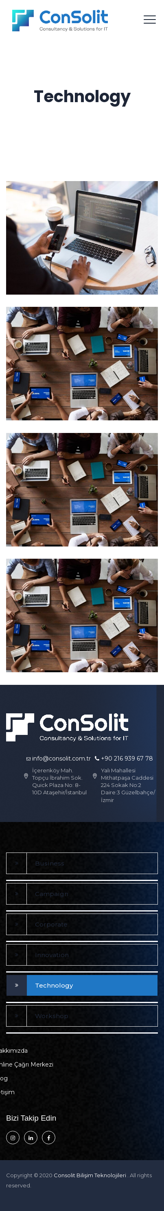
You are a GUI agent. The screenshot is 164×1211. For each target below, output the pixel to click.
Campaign (51, 894)
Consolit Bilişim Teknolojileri (90, 1175)
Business (49, 863)
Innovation (52, 955)
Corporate (51, 924)
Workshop (51, 1016)
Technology (54, 985)
